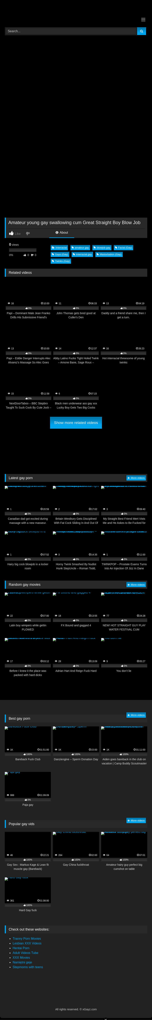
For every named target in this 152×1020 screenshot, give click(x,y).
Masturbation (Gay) (109, 254)
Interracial (59, 247)
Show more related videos (76, 423)
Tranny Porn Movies (27, 938)
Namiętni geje (22, 962)
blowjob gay (102, 247)
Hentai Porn (21, 948)
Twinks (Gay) (61, 261)
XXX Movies (21, 957)
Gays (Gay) (60, 254)
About (62, 232)
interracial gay (82, 254)
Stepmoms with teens (28, 967)
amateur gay (80, 247)
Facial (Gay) (123, 247)
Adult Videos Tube (25, 953)
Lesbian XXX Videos (27, 943)
